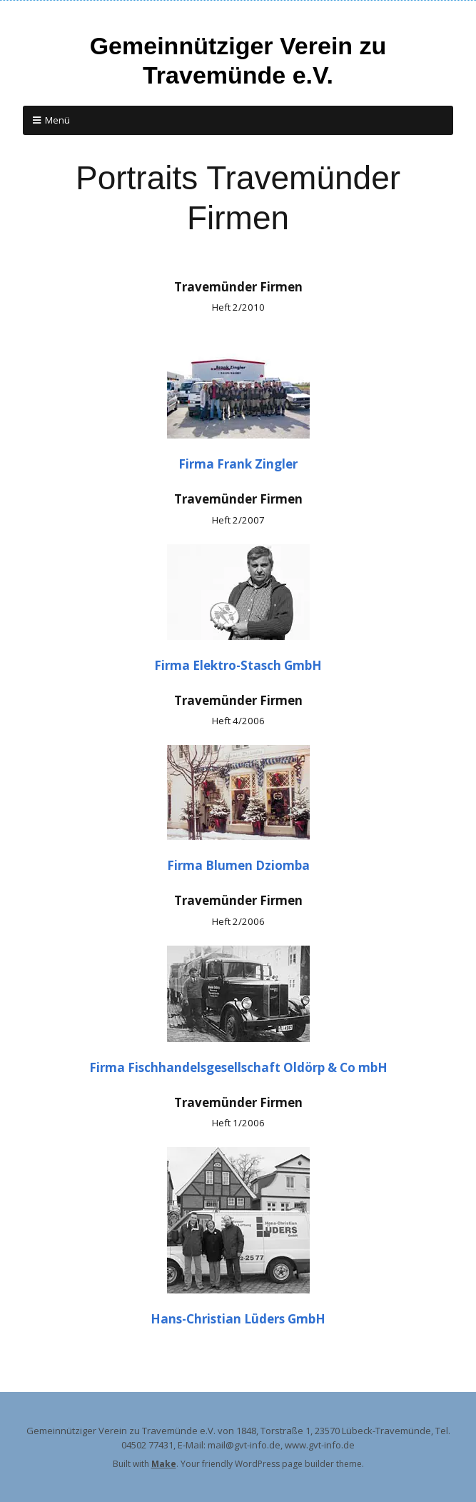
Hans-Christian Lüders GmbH (238, 1319)
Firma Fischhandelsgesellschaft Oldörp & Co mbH (238, 1067)
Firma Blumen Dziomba (238, 865)
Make (163, 1464)
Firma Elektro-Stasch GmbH (238, 665)
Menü (57, 120)
